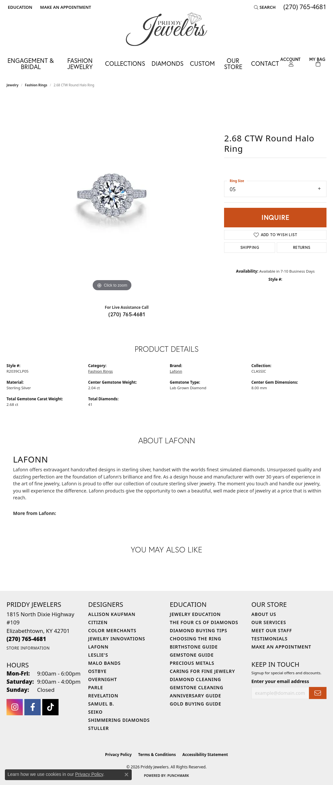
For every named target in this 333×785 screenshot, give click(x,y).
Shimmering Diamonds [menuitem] (119, 720)
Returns (302, 247)
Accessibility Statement (205, 754)
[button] (19, 7)
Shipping (249, 247)
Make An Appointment (281, 647)
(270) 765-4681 (126, 314)
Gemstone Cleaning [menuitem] (196, 687)
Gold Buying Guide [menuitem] (195, 704)
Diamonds (167, 63)
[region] (112, 195)
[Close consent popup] (126, 775)
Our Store (233, 63)
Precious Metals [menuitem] (192, 663)
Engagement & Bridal (30, 63)
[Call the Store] (26, 639)
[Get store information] (28, 648)
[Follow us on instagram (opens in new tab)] (15, 707)
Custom (202, 63)
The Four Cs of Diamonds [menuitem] (204, 622)
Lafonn (176, 371)
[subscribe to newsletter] (317, 693)
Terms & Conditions (157, 754)
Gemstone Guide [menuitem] (192, 655)
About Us (263, 614)
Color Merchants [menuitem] (112, 630)
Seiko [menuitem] (95, 712)
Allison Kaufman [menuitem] (111, 614)
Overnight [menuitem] (102, 679)
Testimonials (269, 638)
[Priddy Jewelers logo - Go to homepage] (166, 29)
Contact (265, 63)
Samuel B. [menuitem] (101, 704)
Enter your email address (280, 681)
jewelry (13, 85)
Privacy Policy (118, 754)
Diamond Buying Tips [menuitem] (198, 630)
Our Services (268, 622)
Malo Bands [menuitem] (104, 663)
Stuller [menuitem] (98, 728)
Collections (125, 63)
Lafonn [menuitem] (98, 647)
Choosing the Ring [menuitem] (195, 638)
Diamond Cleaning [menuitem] (195, 679)
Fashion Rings (36, 85)
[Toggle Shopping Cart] (317, 62)
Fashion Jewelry (80, 63)
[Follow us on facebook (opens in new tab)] (32, 707)
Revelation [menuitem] (103, 695)
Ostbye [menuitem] (97, 671)
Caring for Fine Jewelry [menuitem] (202, 671)
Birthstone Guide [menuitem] (194, 647)
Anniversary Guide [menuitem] (195, 695)
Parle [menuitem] (95, 687)
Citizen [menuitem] (98, 622)
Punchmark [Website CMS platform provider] (178, 775)
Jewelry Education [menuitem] (195, 614)
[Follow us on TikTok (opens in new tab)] (50, 707)
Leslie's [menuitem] (98, 655)
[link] (65, 7)
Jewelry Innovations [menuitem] (116, 638)
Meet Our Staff (271, 630)
